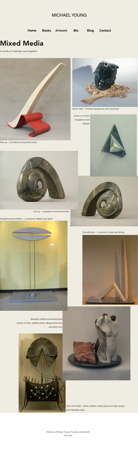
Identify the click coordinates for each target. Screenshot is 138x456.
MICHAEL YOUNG (69, 15)
